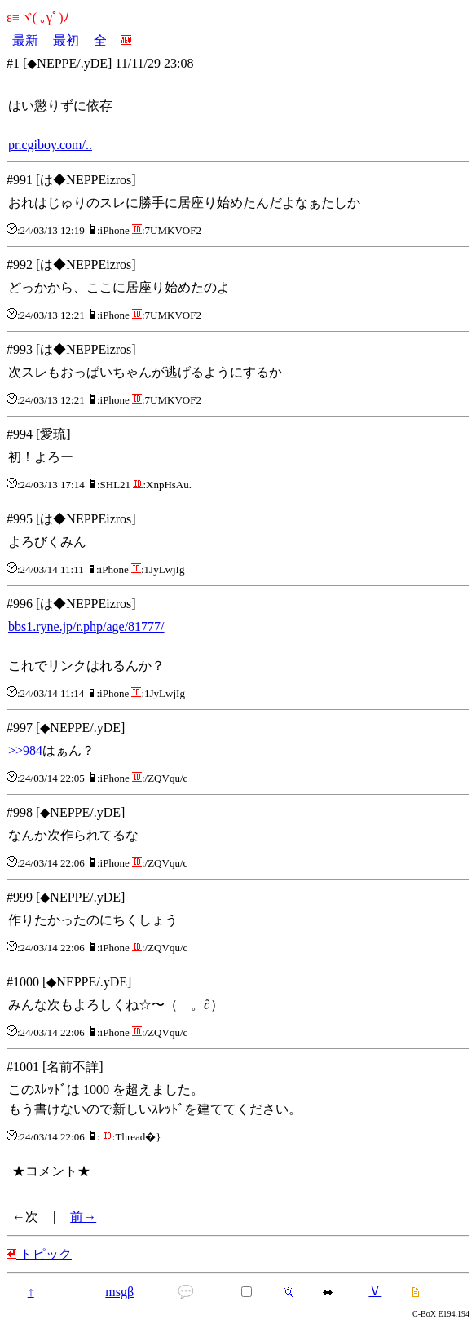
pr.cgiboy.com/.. (50, 145)
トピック (39, 1254)
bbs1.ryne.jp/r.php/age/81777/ (86, 626)
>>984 (25, 750)
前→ (83, 1217)
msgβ (119, 1292)
